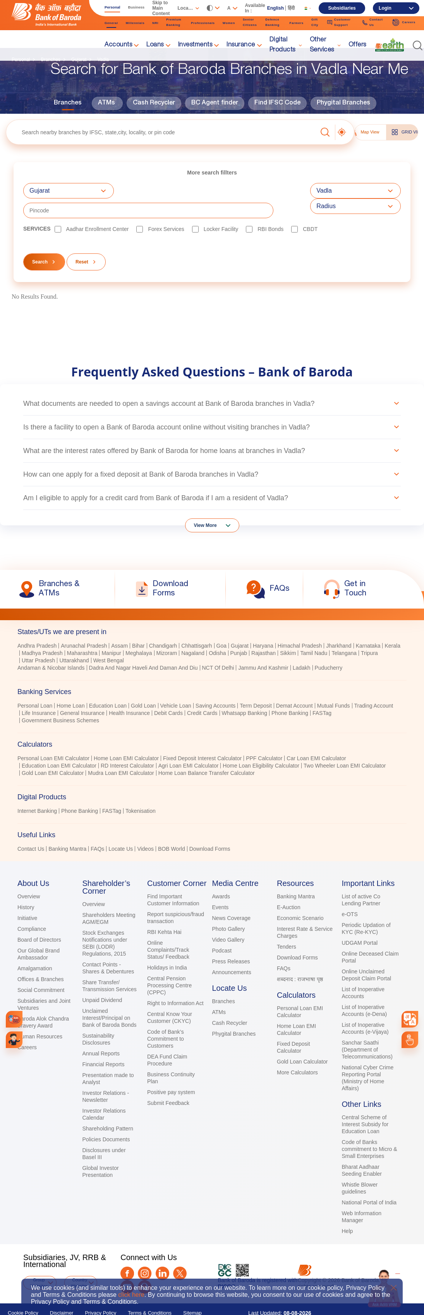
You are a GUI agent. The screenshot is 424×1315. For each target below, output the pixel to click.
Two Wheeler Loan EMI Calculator (345, 746)
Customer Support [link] (339, 22)
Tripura (369, 633)
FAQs (97, 829)
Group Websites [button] (39, 1263)
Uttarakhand (74, 640)
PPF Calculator (264, 738)
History (25, 887)
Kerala (392, 626)
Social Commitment (40, 970)
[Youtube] (127, 1267)
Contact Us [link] (372, 22)
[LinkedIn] (162, 1253)
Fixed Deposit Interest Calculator (202, 738)
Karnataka (368, 626)
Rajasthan (263, 633)
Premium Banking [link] (173, 22)
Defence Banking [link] (272, 22)
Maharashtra (82, 633)
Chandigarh (163, 626)
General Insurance (82, 693)
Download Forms (209, 829)
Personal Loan (34, 686)
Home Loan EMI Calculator (126, 738)
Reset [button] (82, 242)
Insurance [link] (241, 45)
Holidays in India (167, 948)
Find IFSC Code (277, 103)
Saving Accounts (216, 686)
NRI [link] (155, 23)
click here (131, 1294)
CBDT (310, 209)
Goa (221, 626)
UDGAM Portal (360, 923)
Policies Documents (106, 1120)
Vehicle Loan (175, 686)
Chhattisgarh (196, 626)
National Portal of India (369, 1183)
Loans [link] (155, 45)
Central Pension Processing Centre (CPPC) (169, 966)
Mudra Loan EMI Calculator (121, 753)
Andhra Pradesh (37, 626)
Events (220, 887)
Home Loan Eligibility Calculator (261, 746)
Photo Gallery (228, 909)
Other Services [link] (322, 45)
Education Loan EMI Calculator (59, 746)
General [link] (111, 23)
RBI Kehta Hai (164, 912)
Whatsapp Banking (245, 693)
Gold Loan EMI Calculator (53, 753)
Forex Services (166, 209)
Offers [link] (357, 45)
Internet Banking (37, 791)
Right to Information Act (175, 983)
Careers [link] (403, 22)
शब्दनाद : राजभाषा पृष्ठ (300, 959)
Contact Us (30, 829)
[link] (389, 45)
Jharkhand (338, 626)
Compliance (31, 909)
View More (205, 505)
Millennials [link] (135, 23)
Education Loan (108, 686)
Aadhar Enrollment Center (97, 209)
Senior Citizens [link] (250, 22)
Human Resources (39, 1017)
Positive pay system (171, 1072)
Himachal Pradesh (300, 626)
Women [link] (229, 23)
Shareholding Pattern (108, 1109)
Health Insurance (129, 693)
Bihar (138, 626)
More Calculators (297, 1053)
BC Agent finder (214, 103)
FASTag (321, 693)
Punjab (238, 633)
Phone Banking (289, 693)
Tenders (286, 927)
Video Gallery (228, 920)
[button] (417, 45)
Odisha (217, 633)
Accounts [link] (118, 45)
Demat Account (294, 686)
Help (347, 1211)
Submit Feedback (168, 1083)
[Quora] (144, 1267)
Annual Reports (101, 1034)
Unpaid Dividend (102, 980)
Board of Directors (39, 920)
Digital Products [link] (282, 45)
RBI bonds (270, 209)
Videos (145, 829)
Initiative (27, 898)
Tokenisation (140, 791)
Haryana (263, 626)
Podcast (222, 931)
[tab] (212, 612)
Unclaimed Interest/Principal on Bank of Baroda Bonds (109, 998)
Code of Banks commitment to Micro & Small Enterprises (369, 1129)
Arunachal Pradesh (84, 626)
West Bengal (108, 640)
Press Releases (231, 942)
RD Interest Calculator (127, 746)
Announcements (231, 952)
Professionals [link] (203, 23)
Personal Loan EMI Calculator (53, 738)
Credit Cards (202, 693)
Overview (28, 877)
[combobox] (410, 1019)
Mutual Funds (333, 686)
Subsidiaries (341, 8)
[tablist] (212, 717)
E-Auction (288, 887)
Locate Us (120, 829)
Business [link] (136, 7)
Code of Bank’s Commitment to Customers (165, 1019)
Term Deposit (255, 686)
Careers (27, 1027)
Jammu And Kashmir (263, 648)
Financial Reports (103, 1044)
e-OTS (350, 894)
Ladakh (302, 648)
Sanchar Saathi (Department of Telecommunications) (367, 1030)
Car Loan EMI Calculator (316, 738)
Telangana (344, 633)
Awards (221, 877)
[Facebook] (127, 1253)
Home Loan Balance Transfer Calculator (206, 753)
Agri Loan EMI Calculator (188, 746)
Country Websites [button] (79, 1263)
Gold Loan (143, 686)
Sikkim (288, 633)
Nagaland (192, 633)
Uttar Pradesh (38, 640)
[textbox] (161, 132)
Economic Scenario (300, 898)
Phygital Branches (343, 103)
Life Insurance (39, 693)
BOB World (171, 829)
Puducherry (329, 648)
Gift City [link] (314, 22)
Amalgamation (34, 949)
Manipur (111, 633)
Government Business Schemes (60, 700)
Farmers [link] (297, 23)
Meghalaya (138, 633)
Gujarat (240, 626)
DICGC (226, 1267)
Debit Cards (168, 693)
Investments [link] (195, 45)
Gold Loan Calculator (302, 1042)
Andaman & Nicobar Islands (51, 648)
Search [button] (40, 242)
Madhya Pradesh (42, 633)
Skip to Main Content (161, 8)
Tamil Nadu (313, 633)
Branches (68, 103)
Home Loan (70, 686)
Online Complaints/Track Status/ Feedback (168, 930)
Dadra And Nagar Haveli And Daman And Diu (143, 648)
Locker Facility (221, 209)
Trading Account (373, 686)
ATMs (106, 103)
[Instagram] (144, 1253)
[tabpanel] (212, 694)
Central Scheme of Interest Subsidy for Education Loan (365, 1104)
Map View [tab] (364, 132)
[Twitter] (180, 1253)
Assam (119, 626)
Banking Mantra (67, 829)
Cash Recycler (154, 103)
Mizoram (166, 633)
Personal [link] (112, 7)
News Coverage (231, 898)
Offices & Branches (40, 959)
